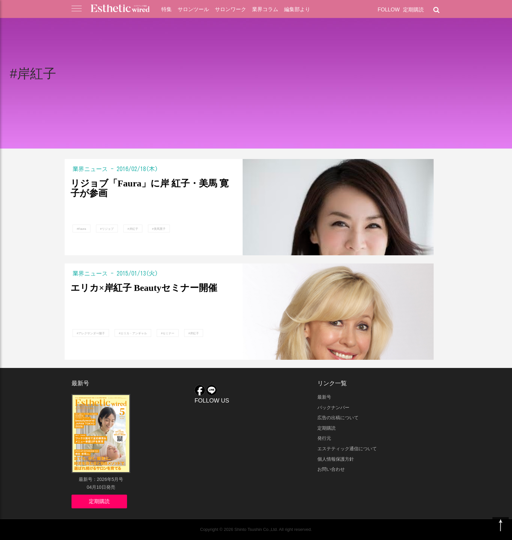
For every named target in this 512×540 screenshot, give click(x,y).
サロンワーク (230, 9)
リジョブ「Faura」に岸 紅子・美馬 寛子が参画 (150, 189)
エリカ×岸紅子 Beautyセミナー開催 (144, 288)
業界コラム (265, 9)
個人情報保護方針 (335, 459)
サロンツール (193, 9)
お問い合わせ (331, 469)
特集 (166, 9)
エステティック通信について (347, 448)
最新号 (324, 397)
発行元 (324, 438)
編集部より (297, 9)
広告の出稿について (338, 417)
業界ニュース (90, 169)
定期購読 (413, 9)
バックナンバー (333, 407)
